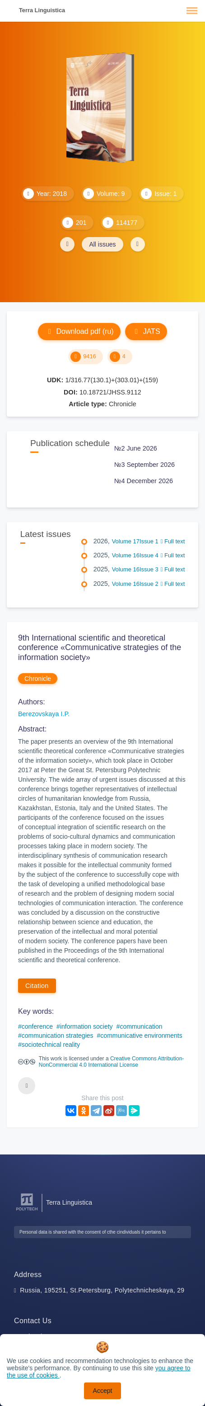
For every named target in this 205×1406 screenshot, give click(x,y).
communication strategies (57, 1035)
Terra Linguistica (42, 10)
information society (86, 1026)
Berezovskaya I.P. (44, 713)
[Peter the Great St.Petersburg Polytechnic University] (27, 1211)
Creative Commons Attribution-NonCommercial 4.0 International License (111, 1061)
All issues (102, 244)
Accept (102, 1390)
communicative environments (141, 1035)
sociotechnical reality (51, 1044)
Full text (173, 541)
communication (141, 1026)
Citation (37, 985)
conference (37, 1026)
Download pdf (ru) (79, 331)
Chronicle (37, 678)
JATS (146, 331)
